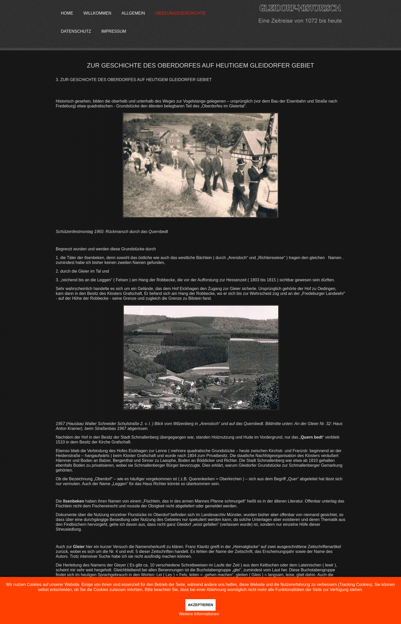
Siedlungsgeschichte (180, 13)
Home (67, 13)
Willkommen (97, 13)
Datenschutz (76, 31)
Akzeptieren (200, 605)
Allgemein (133, 13)
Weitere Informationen (199, 614)
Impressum (113, 31)
